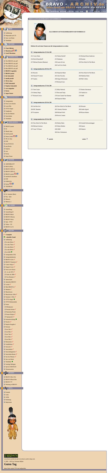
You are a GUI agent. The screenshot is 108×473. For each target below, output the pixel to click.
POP (7, 141)
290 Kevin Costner (60, 115)
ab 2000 (8, 252)
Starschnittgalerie (10, 352)
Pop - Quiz (8, 196)
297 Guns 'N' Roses (36, 129)
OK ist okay (9, 139)
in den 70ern (9, 244)
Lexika (7, 284)
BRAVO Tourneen (11, 262)
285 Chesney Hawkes (61, 109)
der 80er (8, 337)
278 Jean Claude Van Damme (63, 95)
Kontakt (8, 392)
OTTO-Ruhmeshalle (11, 302)
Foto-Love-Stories (11, 103)
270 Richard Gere (60, 82)
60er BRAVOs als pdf (12, 63)
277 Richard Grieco (36, 95)
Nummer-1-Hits (10, 297)
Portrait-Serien (10, 309)
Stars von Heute (10, 38)
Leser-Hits (8, 106)
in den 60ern (9, 242)
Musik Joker (9, 131)
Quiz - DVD (9, 222)
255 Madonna (58, 59)
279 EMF (81, 95)
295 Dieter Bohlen (60, 126)
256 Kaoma (82, 59)
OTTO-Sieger (9, 108)
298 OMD (57, 129)
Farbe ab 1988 (10, 274)
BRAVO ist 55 (10, 227)
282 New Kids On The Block (63, 106)
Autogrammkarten (11, 257)
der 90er (8, 339)
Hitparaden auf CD (11, 35)
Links (7, 394)
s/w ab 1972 (10, 272)
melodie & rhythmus (11, 176)
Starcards (8, 347)
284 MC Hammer (36, 109)
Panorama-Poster (11, 312)
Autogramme (9, 101)
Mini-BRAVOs (10, 287)
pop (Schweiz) (10, 144)
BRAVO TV (9, 382)
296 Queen (82, 126)
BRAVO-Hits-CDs (11, 377)
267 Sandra (34, 79)
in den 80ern (9, 247)
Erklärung (8, 399)
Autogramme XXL (11, 254)
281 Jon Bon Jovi (35, 106)
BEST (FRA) (9, 166)
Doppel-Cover (9, 267)
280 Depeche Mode (60, 98)
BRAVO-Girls (9, 259)
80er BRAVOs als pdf (12, 68)
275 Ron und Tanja (60, 92)
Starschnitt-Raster (10, 354)
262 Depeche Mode (60, 73)
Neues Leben (11, 136)
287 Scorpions (35, 112)
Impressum (9, 402)
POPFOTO (9, 181)
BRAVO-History (10, 217)
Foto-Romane (10, 277)
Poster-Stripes (10, 314)
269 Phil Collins (83, 79)
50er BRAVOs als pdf (12, 61)
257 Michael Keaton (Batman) (39, 62)
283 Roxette (82, 106)
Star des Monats (10, 113)
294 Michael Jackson (36, 126)
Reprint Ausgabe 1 (11, 324)
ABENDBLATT (10, 164)
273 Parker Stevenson (85, 89)
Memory (8, 199)
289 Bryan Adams (84, 112)
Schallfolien (9, 344)
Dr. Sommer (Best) (11, 194)
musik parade (9, 134)
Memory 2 (8, 201)
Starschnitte (9, 116)
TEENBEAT (9, 186)
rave (7, 151)
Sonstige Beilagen (11, 364)
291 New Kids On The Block (39, 123)
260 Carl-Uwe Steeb (60, 65)
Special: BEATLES (11, 366)
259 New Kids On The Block (87, 62)
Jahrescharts (9, 279)
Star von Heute (10, 359)
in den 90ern (9, 249)
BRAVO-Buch (10, 214)
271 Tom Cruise (35, 89)
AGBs (7, 397)
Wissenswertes (10, 369)
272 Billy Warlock (60, 89)
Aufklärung (9, 33)
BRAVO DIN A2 (10, 171)
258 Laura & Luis (60, 62)
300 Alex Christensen (61, 132)
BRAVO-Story (10, 219)
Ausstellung (9, 209)
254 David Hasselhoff (37, 59)
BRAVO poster (10, 126)
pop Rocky (9, 146)
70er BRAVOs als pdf (12, 66)
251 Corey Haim (35, 56)
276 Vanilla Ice (83, 92)
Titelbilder (8, 40)
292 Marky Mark (59, 123)
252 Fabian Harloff (60, 56)
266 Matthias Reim (84, 76)
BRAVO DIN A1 (10, 169)
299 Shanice (82, 129)
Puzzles (8, 322)
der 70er (8, 334)
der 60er (8, 332)
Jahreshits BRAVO (11, 282)
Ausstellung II (9, 212)
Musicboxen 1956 (10, 294)
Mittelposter (9, 307)
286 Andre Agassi (84, 109)
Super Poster (9, 156)
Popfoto (8, 149)
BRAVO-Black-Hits (11, 379)
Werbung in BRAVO (11, 384)
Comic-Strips (9, 264)
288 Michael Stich (60, 112)
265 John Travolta (60, 76)
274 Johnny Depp (36, 92)
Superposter (9, 317)
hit (6, 129)
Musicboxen (9, 292)
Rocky (8, 154)
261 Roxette (34, 73)
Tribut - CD (9, 224)
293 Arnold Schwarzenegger (87, 123)
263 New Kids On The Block (87, 73)
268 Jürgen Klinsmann (61, 79)
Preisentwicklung (10, 319)
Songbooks (9, 111)
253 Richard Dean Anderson (87, 56)
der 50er (8, 329)
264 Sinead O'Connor (37, 76)
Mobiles (8, 289)
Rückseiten (9, 342)
